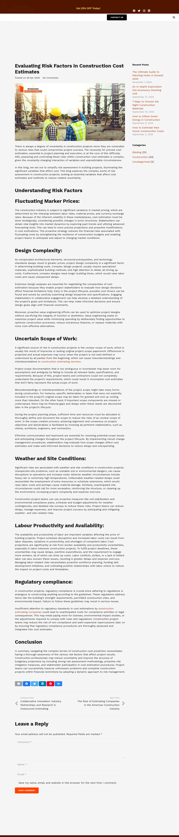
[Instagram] (144, 10)
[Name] (70, 764)
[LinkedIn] (149, 10)
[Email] (70, 774)
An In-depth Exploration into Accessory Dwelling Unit (147, 90)
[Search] (173, 17)
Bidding (136, 152)
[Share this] (26, 683)
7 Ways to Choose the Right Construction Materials (145, 105)
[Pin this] (50, 683)
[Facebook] (134, 10)
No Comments (50, 77)
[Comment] (70, 748)
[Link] (23, 6)
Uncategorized (141, 161)
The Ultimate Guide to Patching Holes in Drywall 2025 (147, 75)
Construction (140, 157)
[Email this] (18, 683)
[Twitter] (139, 10)
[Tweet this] (34, 683)
